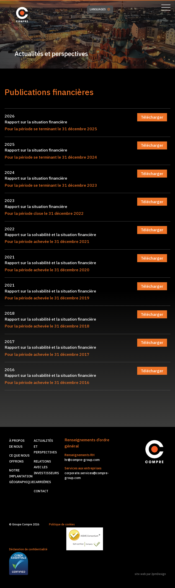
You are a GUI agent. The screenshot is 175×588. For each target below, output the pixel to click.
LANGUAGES (100, 9)
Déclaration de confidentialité (28, 549)
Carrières (42, 482)
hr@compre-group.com (82, 460)
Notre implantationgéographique (21, 476)
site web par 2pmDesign (150, 574)
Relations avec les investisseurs (46, 467)
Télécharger (152, 117)
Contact (41, 491)
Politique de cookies (62, 524)
